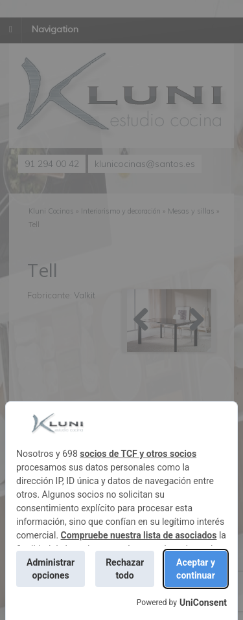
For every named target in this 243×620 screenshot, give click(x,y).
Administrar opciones (51, 569)
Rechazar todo (125, 569)
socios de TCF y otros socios (138, 453)
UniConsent (203, 602)
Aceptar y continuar (195, 569)
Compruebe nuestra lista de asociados (139, 535)
